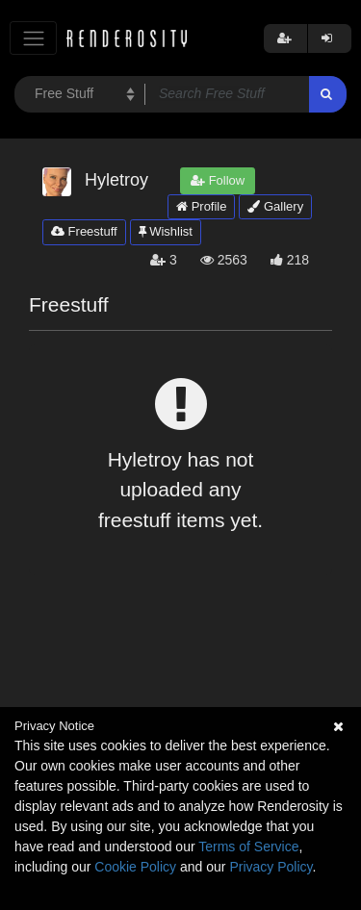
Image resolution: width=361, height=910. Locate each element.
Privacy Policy (270, 866)
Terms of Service (248, 846)
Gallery (275, 206)
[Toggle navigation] (33, 38)
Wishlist (166, 231)
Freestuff (84, 231)
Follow (218, 180)
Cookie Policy (135, 866)
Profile (201, 206)
